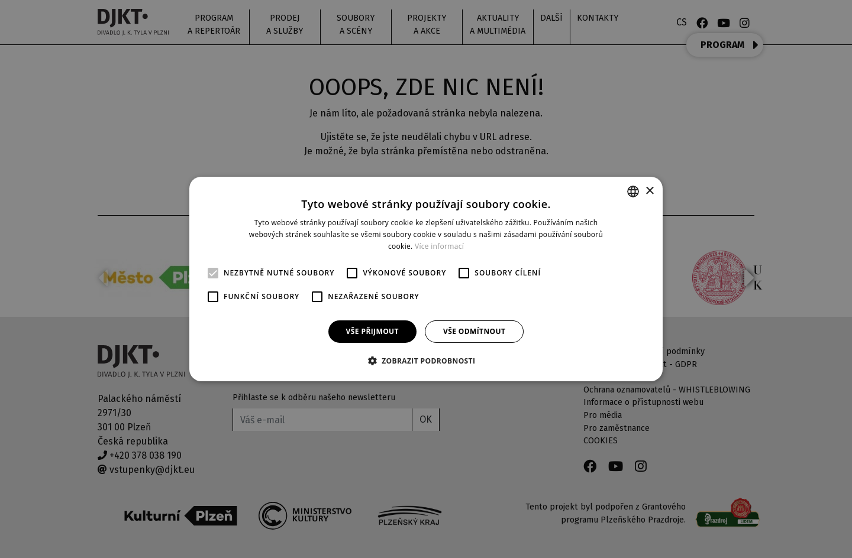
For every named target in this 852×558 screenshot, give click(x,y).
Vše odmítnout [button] (474, 331)
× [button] (649, 190)
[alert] (426, 279)
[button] (426, 360)
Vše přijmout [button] (372, 331)
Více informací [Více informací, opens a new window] (439, 246)
